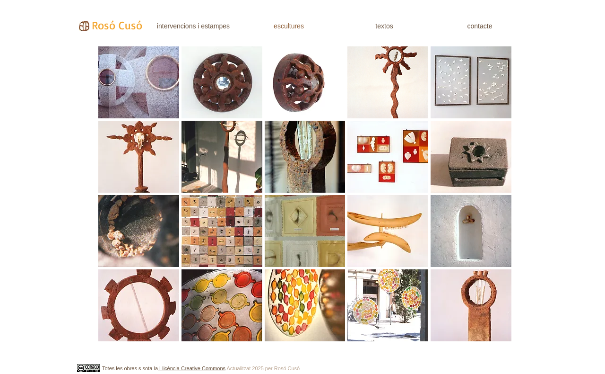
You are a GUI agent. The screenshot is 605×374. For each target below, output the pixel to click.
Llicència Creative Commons (191, 368)
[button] (138, 82)
